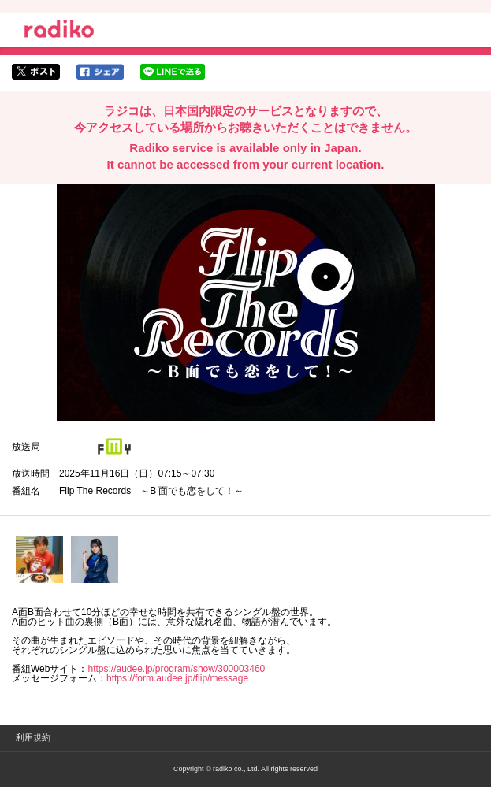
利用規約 (33, 737)
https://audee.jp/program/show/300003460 (176, 668)
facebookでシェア (100, 72)
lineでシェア (172, 72)
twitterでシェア (36, 72)
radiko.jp (59, 31)
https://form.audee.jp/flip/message (177, 678)
